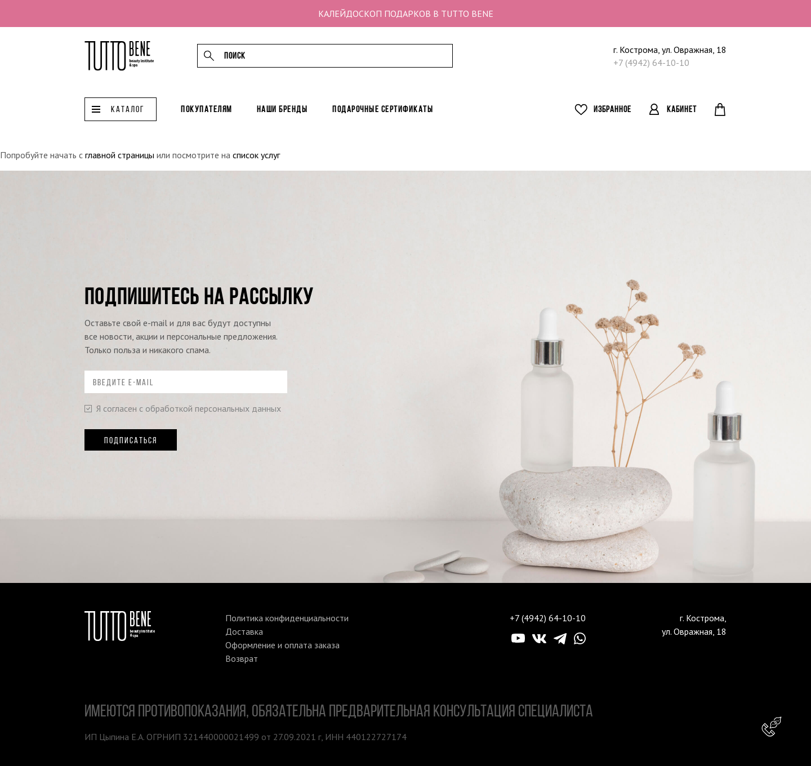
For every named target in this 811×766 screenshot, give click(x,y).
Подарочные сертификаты (382, 114)
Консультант (771, 726)
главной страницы (119, 155)
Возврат (241, 658)
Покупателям (206, 114)
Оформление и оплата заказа (282, 645)
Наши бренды (282, 114)
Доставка (244, 631)
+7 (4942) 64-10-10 (651, 65)
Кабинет (682, 114)
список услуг (256, 155)
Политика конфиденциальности (287, 618)
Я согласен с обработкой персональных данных (182, 408)
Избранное (612, 114)
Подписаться (130, 440)
